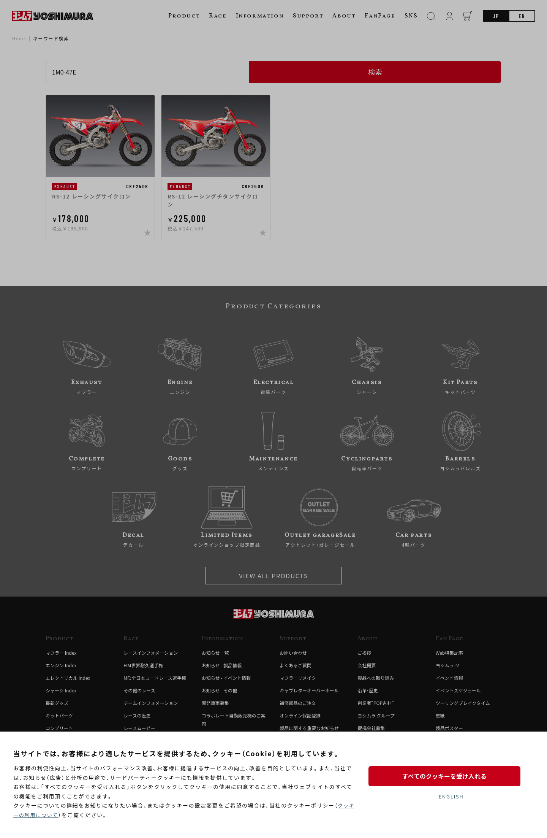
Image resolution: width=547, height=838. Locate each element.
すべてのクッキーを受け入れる (451, 774)
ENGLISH (451, 796)
